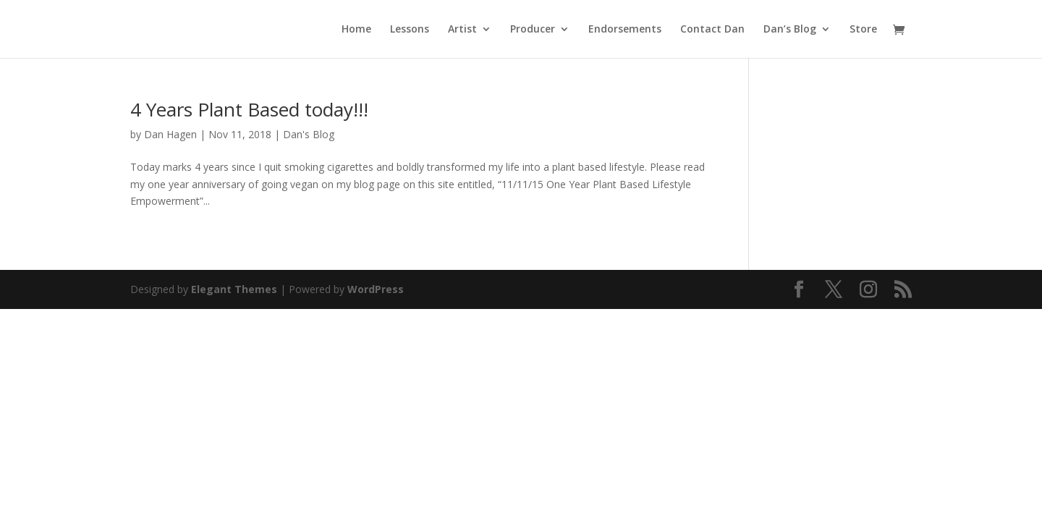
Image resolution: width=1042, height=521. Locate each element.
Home (356, 29)
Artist (462, 29)
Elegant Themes (234, 289)
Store (863, 29)
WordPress (375, 289)
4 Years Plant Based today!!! (249, 109)
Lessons (409, 29)
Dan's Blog (308, 134)
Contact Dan (712, 29)
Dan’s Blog (789, 29)
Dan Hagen (170, 134)
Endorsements (624, 29)
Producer (532, 29)
